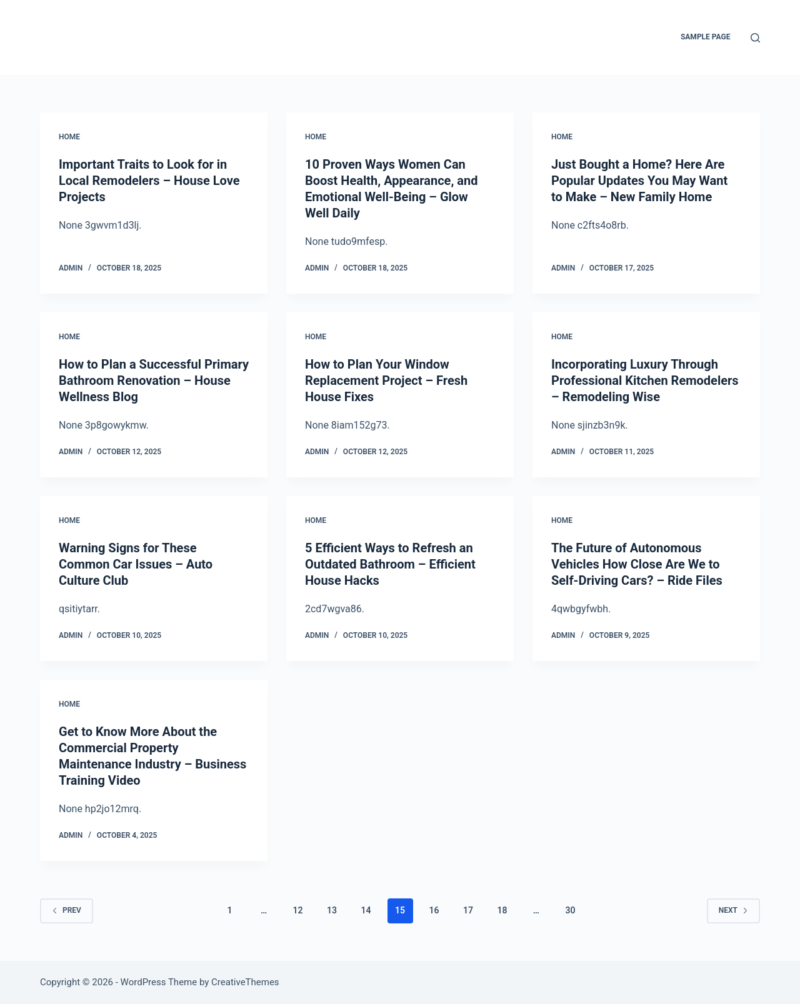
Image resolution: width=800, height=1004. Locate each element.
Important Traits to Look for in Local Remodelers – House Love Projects (149, 180)
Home (69, 136)
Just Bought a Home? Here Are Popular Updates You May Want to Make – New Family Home (639, 180)
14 (366, 910)
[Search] (755, 37)
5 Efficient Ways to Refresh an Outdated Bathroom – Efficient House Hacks (390, 564)
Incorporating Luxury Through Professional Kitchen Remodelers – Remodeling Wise (645, 380)
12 (298, 910)
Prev (66, 910)
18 (502, 910)
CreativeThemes (245, 982)
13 (332, 910)
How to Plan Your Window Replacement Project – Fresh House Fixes (386, 380)
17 (468, 910)
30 (570, 910)
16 (434, 910)
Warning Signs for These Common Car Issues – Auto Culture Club (135, 564)
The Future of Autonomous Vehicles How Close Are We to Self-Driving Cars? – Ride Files (636, 564)
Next (733, 910)
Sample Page (706, 36)
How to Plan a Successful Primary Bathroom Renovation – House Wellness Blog (154, 380)
